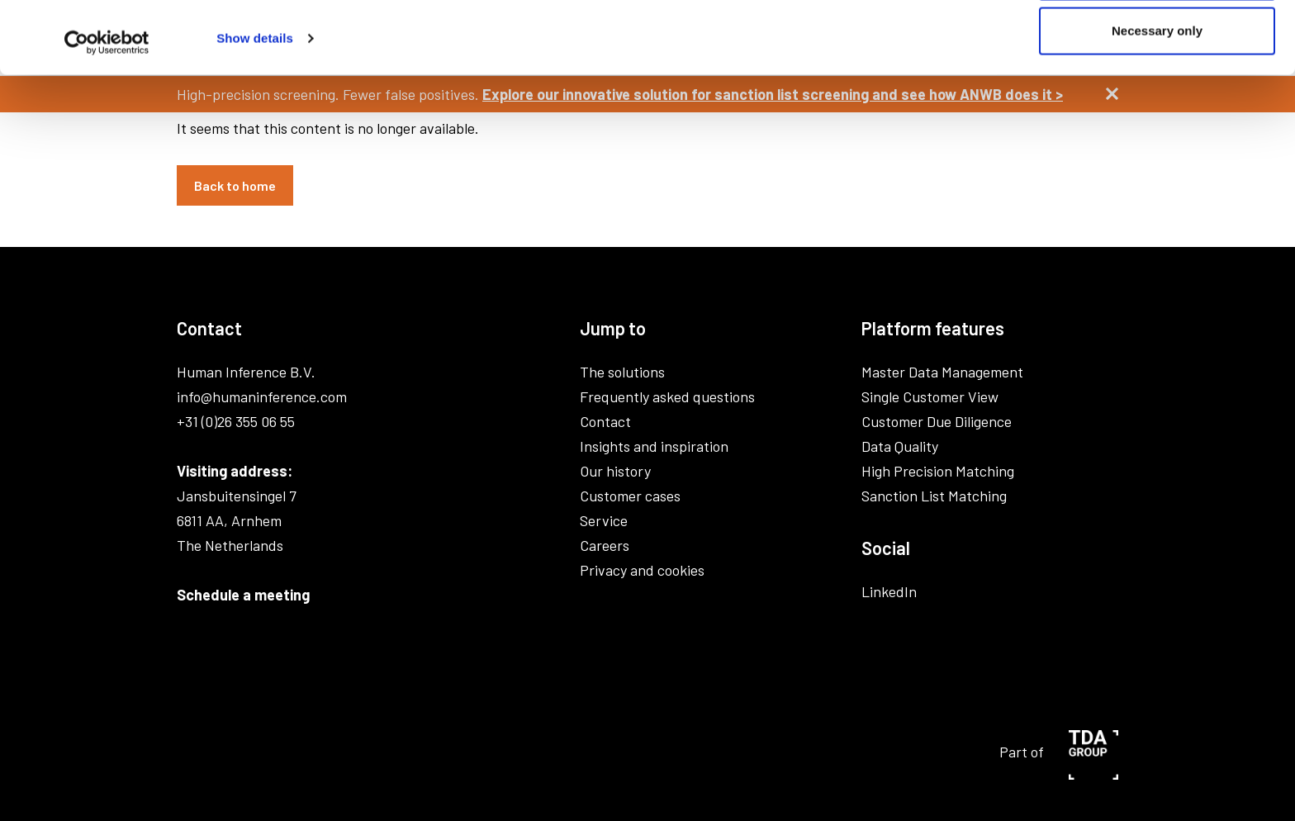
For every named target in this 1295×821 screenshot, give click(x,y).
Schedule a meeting (243, 595)
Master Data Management (942, 372)
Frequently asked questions (667, 396)
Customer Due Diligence (936, 421)
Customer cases (630, 495)
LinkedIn (889, 591)
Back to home (235, 185)
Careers (604, 545)
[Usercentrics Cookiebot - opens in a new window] (107, 109)
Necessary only (1157, 98)
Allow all (1157, 43)
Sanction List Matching (934, 495)
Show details (254, 105)
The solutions (622, 372)
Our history (615, 471)
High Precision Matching (937, 471)
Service (604, 520)
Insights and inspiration (654, 446)
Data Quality (899, 446)
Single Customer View (930, 396)
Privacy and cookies (642, 570)
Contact (605, 421)
